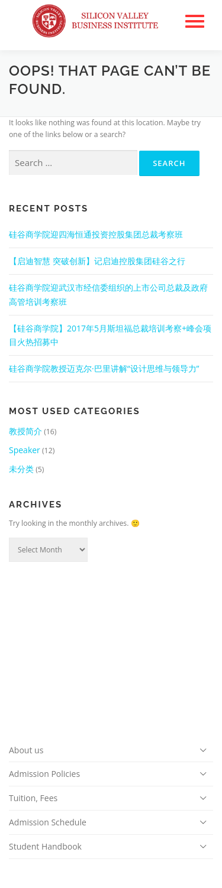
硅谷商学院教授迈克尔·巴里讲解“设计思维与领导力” (104, 368)
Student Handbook (45, 846)
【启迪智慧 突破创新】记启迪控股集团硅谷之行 (97, 260)
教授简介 (25, 431)
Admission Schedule (47, 822)
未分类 (21, 468)
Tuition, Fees (33, 798)
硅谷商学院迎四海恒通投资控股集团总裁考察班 (96, 234)
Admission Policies (44, 773)
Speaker (24, 450)
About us (26, 750)
